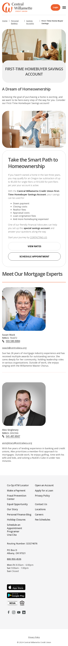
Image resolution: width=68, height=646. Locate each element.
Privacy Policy (34, 637)
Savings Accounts (30, 22)
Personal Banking (15, 22)
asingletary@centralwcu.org (17, 444)
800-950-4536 (14, 559)
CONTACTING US (38, 237)
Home (4, 21)
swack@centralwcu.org (14, 349)
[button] (64, 7)
